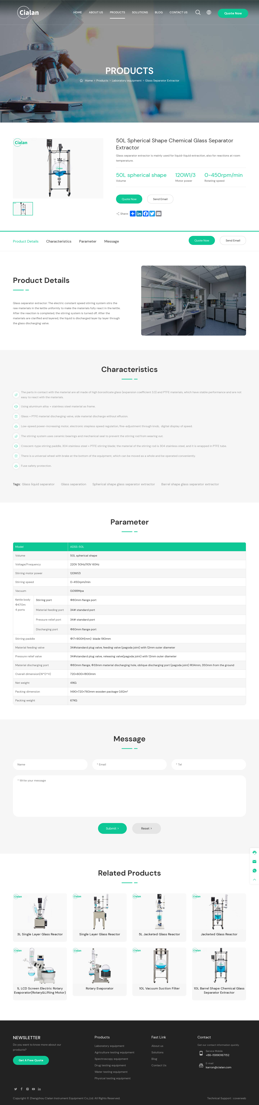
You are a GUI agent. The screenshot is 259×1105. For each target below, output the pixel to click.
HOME (77, 12)
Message (111, 241)
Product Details (25, 241)
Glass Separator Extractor (162, 80)
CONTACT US (178, 12)
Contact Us (158, 1065)
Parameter (88, 241)
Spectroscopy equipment (111, 1059)
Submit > (112, 828)
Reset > (146, 828)
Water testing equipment (111, 1072)
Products (117, 12)
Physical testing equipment (113, 1078)
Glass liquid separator (38, 484)
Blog (159, 12)
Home (89, 80)
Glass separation (73, 484)
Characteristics (58, 241)
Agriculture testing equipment (114, 1052)
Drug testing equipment (110, 1065)
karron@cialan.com (218, 1067)
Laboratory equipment (127, 80)
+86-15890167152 (217, 1055)
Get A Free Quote (31, 1060)
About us (96, 12)
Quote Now (129, 199)
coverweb (239, 1098)
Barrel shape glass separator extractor (190, 484)
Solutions (140, 12)
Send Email (160, 199)
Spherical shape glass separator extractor (123, 484)
